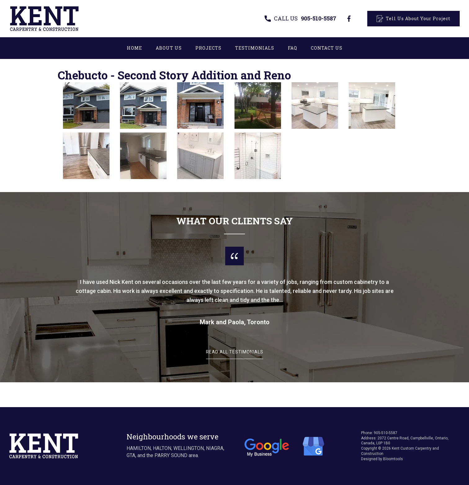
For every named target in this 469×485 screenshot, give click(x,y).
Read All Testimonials (234, 352)
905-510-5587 (305, 18)
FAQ (292, 48)
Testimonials (254, 48)
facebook (349, 19)
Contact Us (326, 48)
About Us (169, 48)
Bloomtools (393, 459)
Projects (208, 48)
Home (134, 48)
